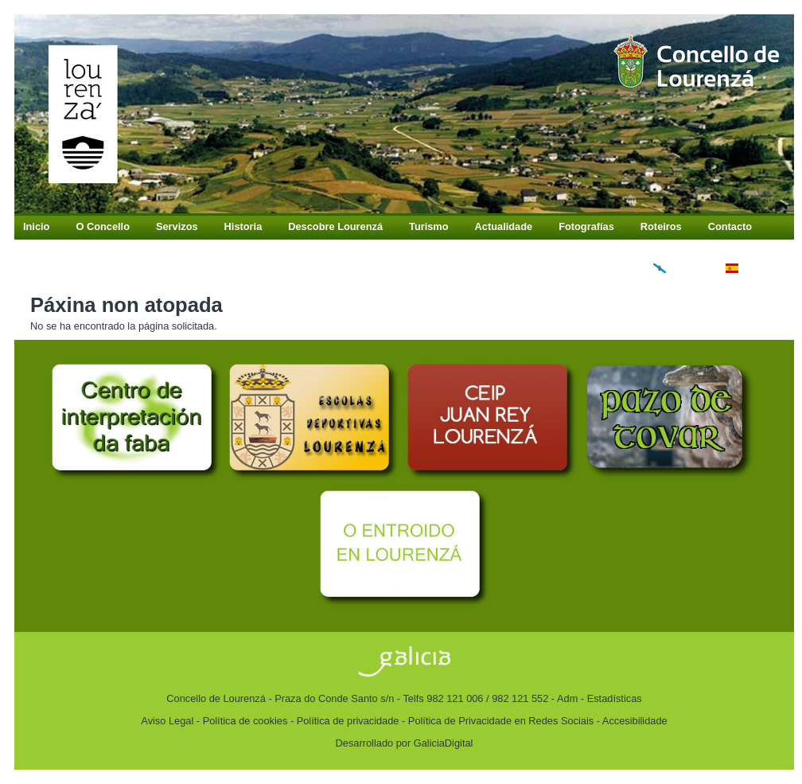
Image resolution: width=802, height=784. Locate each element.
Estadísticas (614, 698)
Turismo (429, 226)
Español (751, 269)
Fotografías (586, 226)
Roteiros (661, 226)
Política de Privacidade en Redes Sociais (501, 721)
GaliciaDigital (443, 743)
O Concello (103, 226)
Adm (567, 698)
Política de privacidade (348, 721)
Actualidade (504, 226)
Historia (243, 226)
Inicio (36, 226)
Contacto (730, 226)
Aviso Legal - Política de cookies (214, 721)
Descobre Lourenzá (335, 226)
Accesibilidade (635, 721)
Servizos (177, 226)
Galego (676, 269)
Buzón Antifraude (65, 248)
